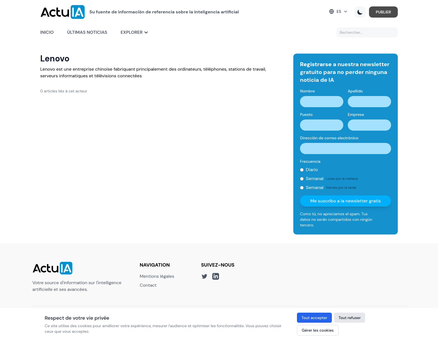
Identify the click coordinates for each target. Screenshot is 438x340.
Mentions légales (157, 276)
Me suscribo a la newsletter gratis (345, 201)
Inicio (47, 32)
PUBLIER (383, 12)
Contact (148, 285)
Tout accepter (314, 317)
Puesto (306, 114)
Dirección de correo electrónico (329, 137)
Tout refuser (350, 317)
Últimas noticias (87, 32)
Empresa (356, 114)
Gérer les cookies (318, 330)
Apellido (355, 91)
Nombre (307, 91)
